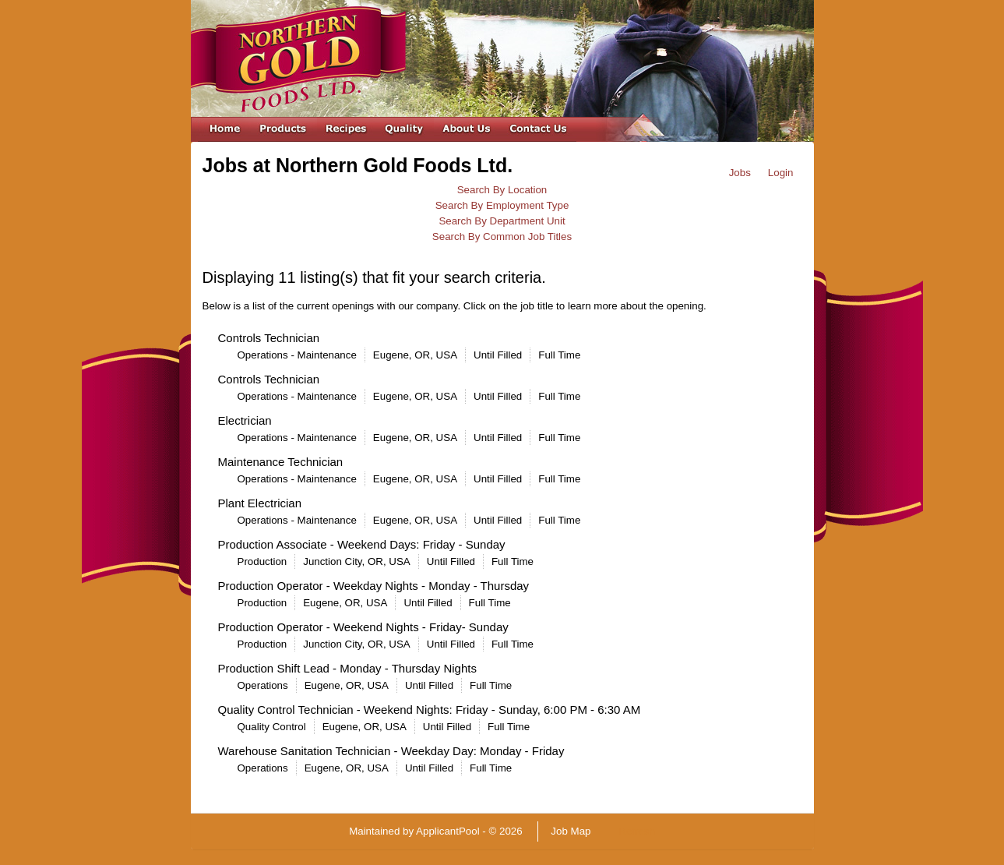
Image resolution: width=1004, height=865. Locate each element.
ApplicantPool (448, 831)
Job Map (570, 831)
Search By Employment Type (502, 205)
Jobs (740, 172)
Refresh (636, 831)
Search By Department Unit (502, 221)
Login (781, 172)
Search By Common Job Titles (502, 236)
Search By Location (502, 190)
